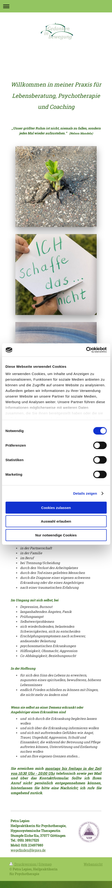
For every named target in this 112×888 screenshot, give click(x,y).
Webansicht (93, 864)
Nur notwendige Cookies (56, 535)
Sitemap (45, 864)
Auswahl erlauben (56, 521)
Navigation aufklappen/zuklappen (56, 6)
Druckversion (23, 864)
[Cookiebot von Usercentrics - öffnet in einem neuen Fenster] (86, 350)
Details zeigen (85, 493)
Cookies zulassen (56, 507)
